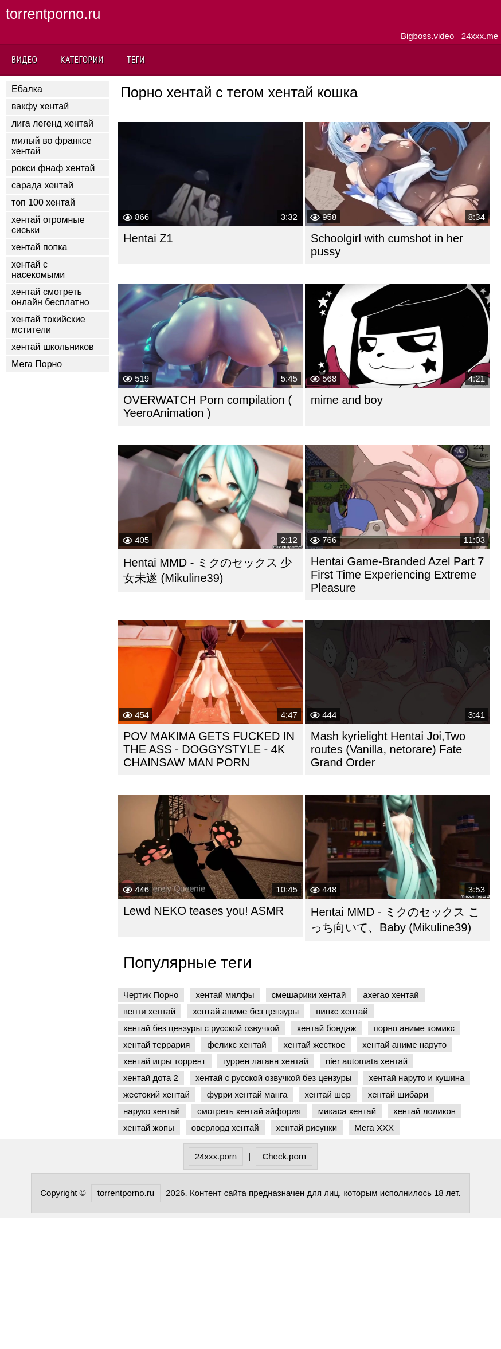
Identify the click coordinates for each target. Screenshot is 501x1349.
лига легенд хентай (52, 123)
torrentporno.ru (53, 14)
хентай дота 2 (150, 1078)
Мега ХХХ (374, 1127)
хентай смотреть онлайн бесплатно (50, 297)
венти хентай (149, 1011)
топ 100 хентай (43, 202)
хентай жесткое (315, 1044)
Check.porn (284, 1156)
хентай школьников (52, 347)
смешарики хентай (309, 995)
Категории (82, 59)
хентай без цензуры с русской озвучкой (201, 1028)
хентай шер (328, 1094)
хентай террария (156, 1044)
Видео (24, 59)
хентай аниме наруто (404, 1044)
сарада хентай (42, 185)
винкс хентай (341, 1011)
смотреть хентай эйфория (249, 1111)
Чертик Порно (150, 995)
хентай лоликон (424, 1111)
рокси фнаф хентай (53, 168)
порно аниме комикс (414, 1028)
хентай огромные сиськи (48, 225)
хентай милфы (224, 995)
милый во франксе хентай (51, 146)
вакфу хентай (40, 106)
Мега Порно (36, 364)
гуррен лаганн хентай (265, 1061)
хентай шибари (398, 1094)
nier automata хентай (367, 1061)
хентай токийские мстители (48, 324)
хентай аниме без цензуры (246, 1011)
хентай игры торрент (164, 1061)
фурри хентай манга (247, 1094)
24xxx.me (479, 36)
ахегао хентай (390, 995)
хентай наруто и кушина (417, 1078)
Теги (136, 59)
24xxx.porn (216, 1156)
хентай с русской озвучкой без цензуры (273, 1078)
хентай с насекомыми (38, 269)
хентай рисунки (307, 1127)
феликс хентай (236, 1044)
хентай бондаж (327, 1028)
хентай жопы (148, 1127)
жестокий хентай (156, 1094)
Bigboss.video (427, 36)
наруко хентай (151, 1111)
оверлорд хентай (225, 1127)
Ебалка (26, 89)
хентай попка (39, 247)
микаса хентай (347, 1111)
